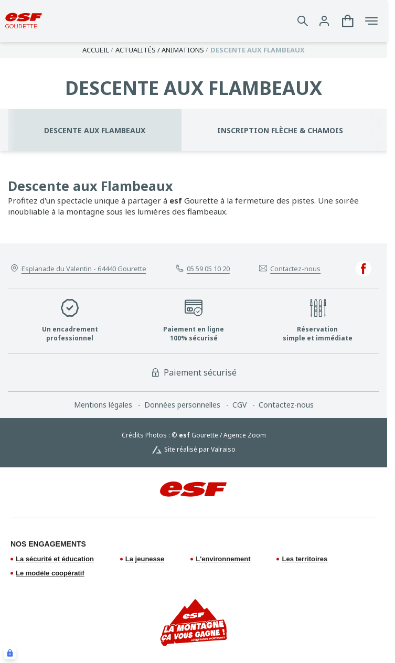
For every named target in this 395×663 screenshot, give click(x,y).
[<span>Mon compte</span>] (324, 20)
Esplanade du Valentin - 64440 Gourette (84, 268)
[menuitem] (109, 405)
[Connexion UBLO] (10, 653)
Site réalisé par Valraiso (200, 449)
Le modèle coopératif (50, 573)
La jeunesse (144, 559)
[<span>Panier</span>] (348, 21)
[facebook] (363, 268)
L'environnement (223, 559)
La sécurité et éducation (55, 559)
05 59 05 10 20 (208, 268)
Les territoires (304, 559)
